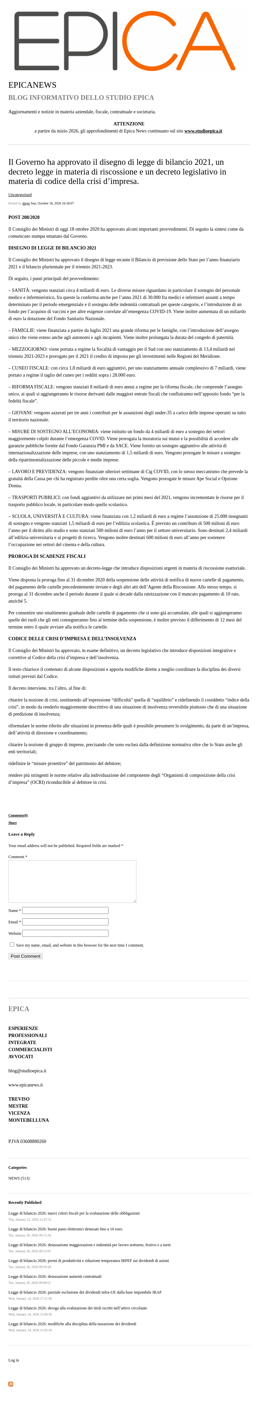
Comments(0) (18, 815)
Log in (13, 1368)
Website (14, 941)
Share (12, 823)
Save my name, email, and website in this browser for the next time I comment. (80, 953)
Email (14, 930)
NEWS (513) (19, 1186)
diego (26, 203)
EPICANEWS (32, 84)
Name (14, 918)
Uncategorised (20, 194)
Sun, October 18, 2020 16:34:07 (52, 203)
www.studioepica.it (203, 130)
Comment (17, 856)
